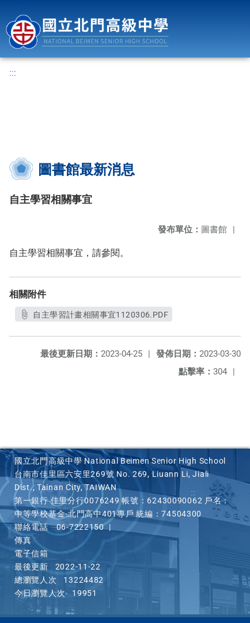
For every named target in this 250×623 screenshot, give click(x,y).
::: (12, 72)
